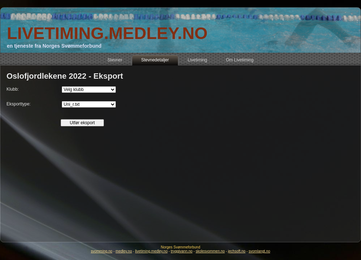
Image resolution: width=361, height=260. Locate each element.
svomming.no (101, 251)
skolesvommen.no (210, 251)
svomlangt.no (259, 251)
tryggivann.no (181, 251)
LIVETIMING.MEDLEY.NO (107, 33)
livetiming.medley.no (151, 251)
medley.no (124, 251)
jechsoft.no (236, 251)
